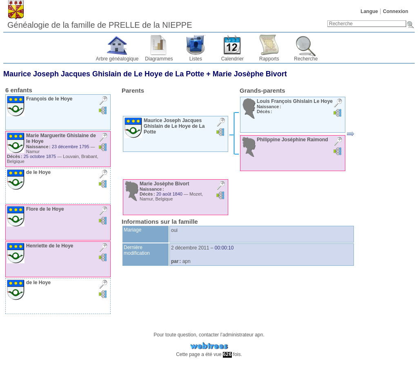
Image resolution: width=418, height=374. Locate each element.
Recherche (306, 59)
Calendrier (232, 59)
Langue (369, 11)
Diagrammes (159, 59)
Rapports (269, 59)
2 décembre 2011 (190, 248)
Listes (195, 59)
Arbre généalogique (117, 59)
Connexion (395, 11)
